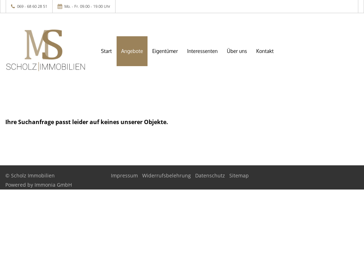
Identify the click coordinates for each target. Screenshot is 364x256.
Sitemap (239, 175)
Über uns (237, 51)
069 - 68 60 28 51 (32, 6)
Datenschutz (210, 175)
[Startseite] (45, 50)
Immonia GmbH (53, 184)
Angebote (132, 51)
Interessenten (202, 51)
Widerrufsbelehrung (166, 175)
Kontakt (265, 51)
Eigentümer (165, 51)
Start (106, 51)
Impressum (124, 175)
